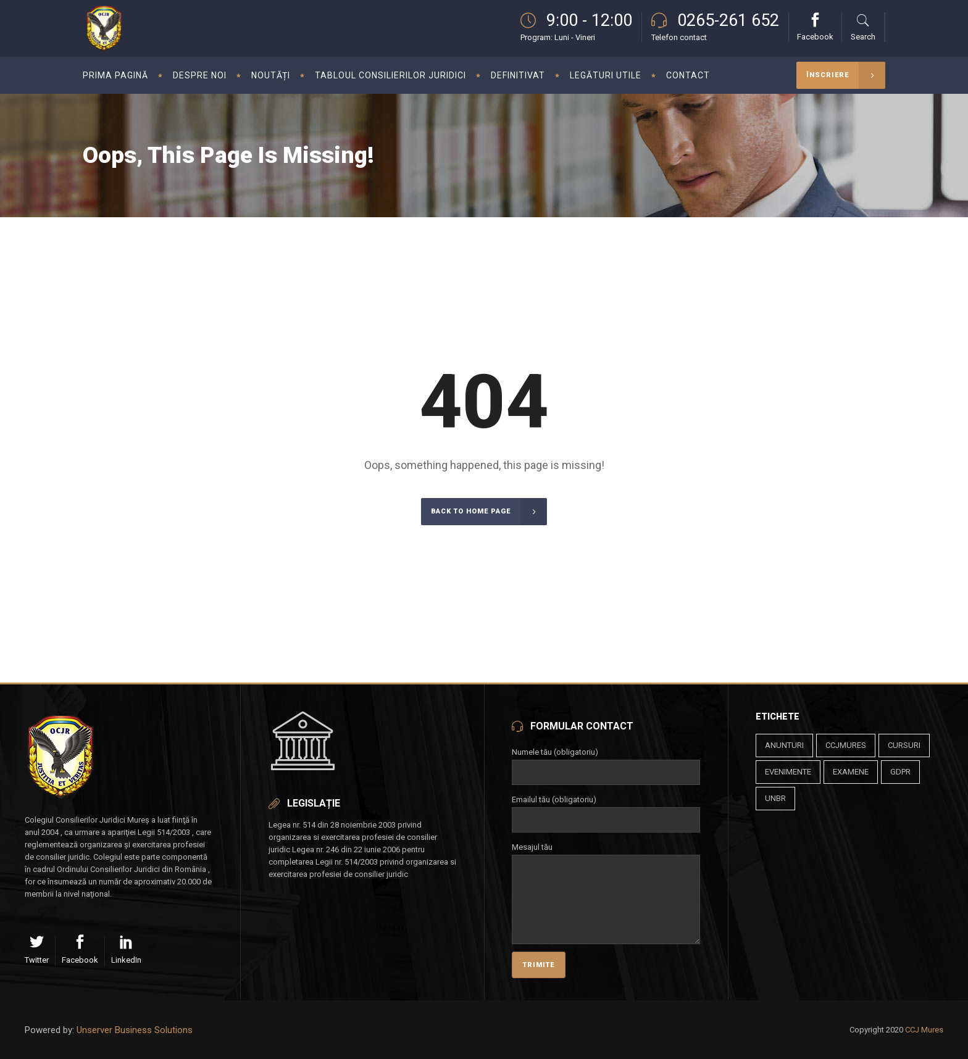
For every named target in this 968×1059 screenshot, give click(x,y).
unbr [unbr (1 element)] (775, 798)
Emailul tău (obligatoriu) (606, 809)
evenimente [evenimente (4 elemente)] (788, 771)
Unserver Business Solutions (135, 1030)
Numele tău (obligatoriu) (606, 762)
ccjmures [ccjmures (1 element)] (845, 745)
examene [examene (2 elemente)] (851, 771)
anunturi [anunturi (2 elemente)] (784, 745)
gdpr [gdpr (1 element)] (900, 771)
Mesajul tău (606, 854)
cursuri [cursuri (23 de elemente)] (904, 745)
